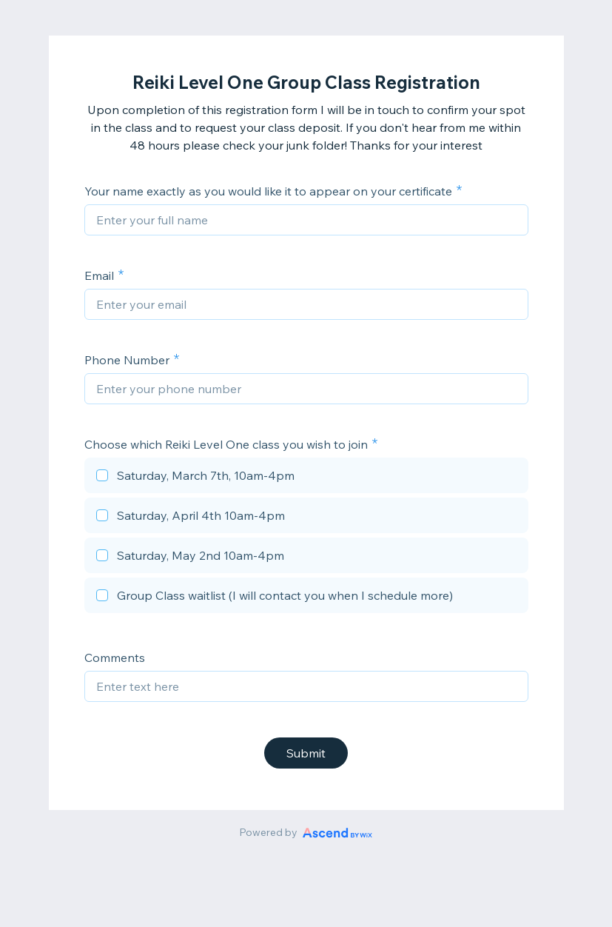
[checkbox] (306, 478)
